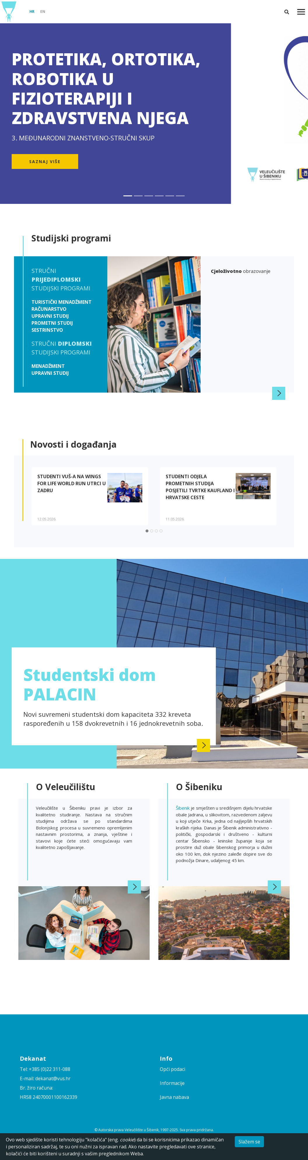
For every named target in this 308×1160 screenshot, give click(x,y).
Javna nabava (174, 1097)
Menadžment (48, 366)
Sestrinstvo (47, 330)
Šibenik (183, 808)
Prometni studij (52, 323)
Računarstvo (49, 309)
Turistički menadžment (62, 302)
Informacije (172, 1083)
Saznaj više (45, 161)
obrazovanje (240, 271)
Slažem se (249, 1141)
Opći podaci (172, 1069)
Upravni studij (50, 316)
